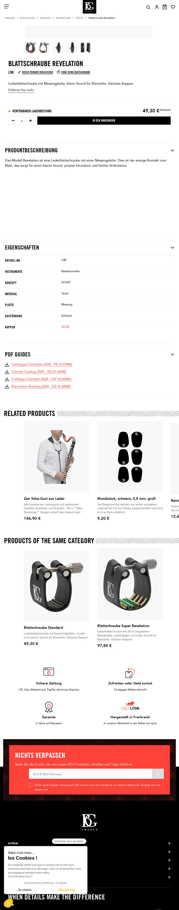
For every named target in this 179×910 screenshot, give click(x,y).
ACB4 (65, 327)
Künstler (14, 860)
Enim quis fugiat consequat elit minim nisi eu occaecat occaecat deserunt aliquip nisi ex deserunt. (97, 787)
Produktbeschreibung (89, 150)
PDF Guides (89, 354)
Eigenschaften (89, 247)
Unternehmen (18, 852)
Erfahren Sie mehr (21, 90)
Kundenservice (18, 868)
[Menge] (22, 121)
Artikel (13, 843)
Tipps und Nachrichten (24, 877)
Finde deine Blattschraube (73, 72)
